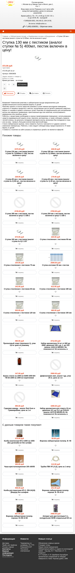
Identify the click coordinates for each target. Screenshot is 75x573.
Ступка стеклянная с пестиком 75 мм (19, 265)
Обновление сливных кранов (49, 555)
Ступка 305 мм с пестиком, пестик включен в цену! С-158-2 (19, 215)
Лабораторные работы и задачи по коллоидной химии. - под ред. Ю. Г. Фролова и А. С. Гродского (56, 562)
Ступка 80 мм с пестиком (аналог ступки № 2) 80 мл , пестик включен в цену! (19, 181)
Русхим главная (8, 558)
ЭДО (4, 570)
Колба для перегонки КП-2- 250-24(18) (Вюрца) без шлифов (19, 503)
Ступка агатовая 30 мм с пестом (55, 265)
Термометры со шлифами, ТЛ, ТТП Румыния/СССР (27, 556)
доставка (6, 68)
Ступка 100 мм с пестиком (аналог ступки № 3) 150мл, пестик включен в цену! (55, 153)
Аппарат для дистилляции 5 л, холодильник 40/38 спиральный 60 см (56, 529)
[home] (3, 31)
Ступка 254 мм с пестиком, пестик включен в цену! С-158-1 (55, 215)
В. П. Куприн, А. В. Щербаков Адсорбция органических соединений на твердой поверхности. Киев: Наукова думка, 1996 (53, 568)
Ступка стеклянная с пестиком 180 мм (55, 289)
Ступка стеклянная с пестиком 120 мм (19, 313)
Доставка (5, 555)
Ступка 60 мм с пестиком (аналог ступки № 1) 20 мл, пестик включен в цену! (55, 181)
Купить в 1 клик (7, 78)
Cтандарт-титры (44, 556)
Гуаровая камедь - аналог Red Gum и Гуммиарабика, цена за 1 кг (19, 415)
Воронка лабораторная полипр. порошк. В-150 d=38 (19, 529)
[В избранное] (4, 88)
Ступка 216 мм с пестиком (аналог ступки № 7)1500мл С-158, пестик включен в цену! (19, 153)
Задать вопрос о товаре (11, 76)
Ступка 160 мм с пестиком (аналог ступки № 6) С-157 (19, 240)
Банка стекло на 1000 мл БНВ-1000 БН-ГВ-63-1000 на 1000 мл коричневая (19, 383)
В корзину (22, 84)
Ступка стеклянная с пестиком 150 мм (55, 313)
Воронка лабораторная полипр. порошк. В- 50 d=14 (55, 503)
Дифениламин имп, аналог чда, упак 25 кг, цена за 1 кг (55, 383)
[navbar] (71, 31)
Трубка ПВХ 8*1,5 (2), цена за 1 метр (55, 478)
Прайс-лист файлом (9, 556)
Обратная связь (45, 26)
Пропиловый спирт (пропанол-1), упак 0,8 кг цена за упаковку (19, 344)
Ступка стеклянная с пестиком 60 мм (19, 289)
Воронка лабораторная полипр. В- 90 (55, 452)
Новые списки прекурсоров (48, 558)
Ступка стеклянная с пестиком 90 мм (55, 239)
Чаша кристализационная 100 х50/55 (19, 478)
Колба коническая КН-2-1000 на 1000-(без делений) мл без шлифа (19, 453)
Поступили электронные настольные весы (26, 562)
